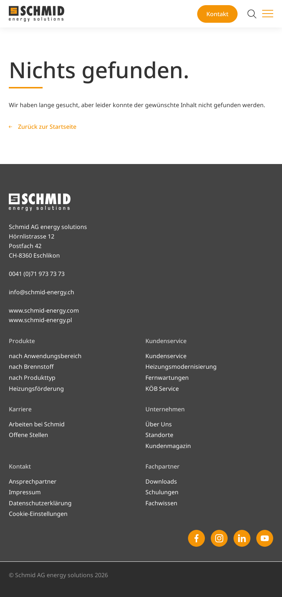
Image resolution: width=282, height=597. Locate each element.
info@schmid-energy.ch (41, 292)
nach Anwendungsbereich (45, 356)
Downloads (161, 481)
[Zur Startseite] (36, 14)
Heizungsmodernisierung (181, 367)
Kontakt (217, 14)
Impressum (25, 492)
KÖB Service (162, 389)
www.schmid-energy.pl (40, 320)
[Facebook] (196, 538)
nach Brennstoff (31, 367)
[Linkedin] (242, 538)
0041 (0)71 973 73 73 (37, 274)
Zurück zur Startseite (47, 127)
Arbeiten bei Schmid (37, 424)
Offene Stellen (28, 435)
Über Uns (158, 424)
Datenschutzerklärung (40, 503)
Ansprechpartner (33, 481)
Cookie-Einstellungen (38, 514)
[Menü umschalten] (267, 14)
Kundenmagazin (168, 446)
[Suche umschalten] (251, 14)
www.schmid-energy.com (44, 310)
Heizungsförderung (36, 389)
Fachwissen (161, 503)
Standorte (159, 435)
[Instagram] (219, 538)
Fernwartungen (167, 378)
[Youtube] (264, 538)
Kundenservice (166, 356)
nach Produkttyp (32, 378)
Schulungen (161, 492)
